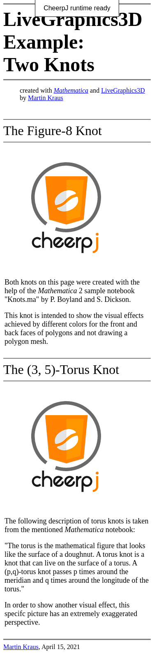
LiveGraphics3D (123, 90)
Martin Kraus (45, 97)
